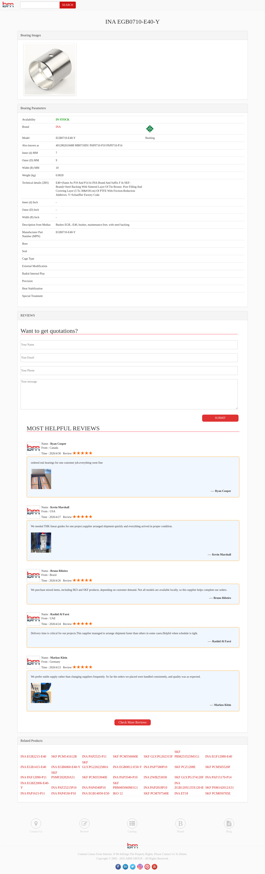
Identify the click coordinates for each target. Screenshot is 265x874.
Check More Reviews (132, 722)
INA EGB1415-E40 (33, 767)
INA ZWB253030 (155, 777)
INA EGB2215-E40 (33, 756)
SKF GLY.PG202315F (158, 756)
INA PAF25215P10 (63, 787)
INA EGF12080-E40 (218, 756)
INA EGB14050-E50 (95, 793)
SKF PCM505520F (217, 767)
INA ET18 (181, 793)
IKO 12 (117, 793)
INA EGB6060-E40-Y (65, 767)
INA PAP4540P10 (94, 787)
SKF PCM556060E (125, 756)
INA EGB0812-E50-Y (127, 767)
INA (58, 126)
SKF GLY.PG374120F (189, 777)
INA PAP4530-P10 (63, 793)
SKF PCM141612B (64, 756)
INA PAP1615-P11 (33, 793)
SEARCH (67, 4)
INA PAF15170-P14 (218, 777)
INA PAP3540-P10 (125, 777)
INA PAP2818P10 (155, 787)
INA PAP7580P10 (155, 767)
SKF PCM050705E (217, 793)
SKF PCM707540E (156, 793)
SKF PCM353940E (94, 777)
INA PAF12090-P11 (34, 777)
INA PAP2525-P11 (94, 756)
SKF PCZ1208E (184, 767)
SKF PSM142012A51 (219, 787)
